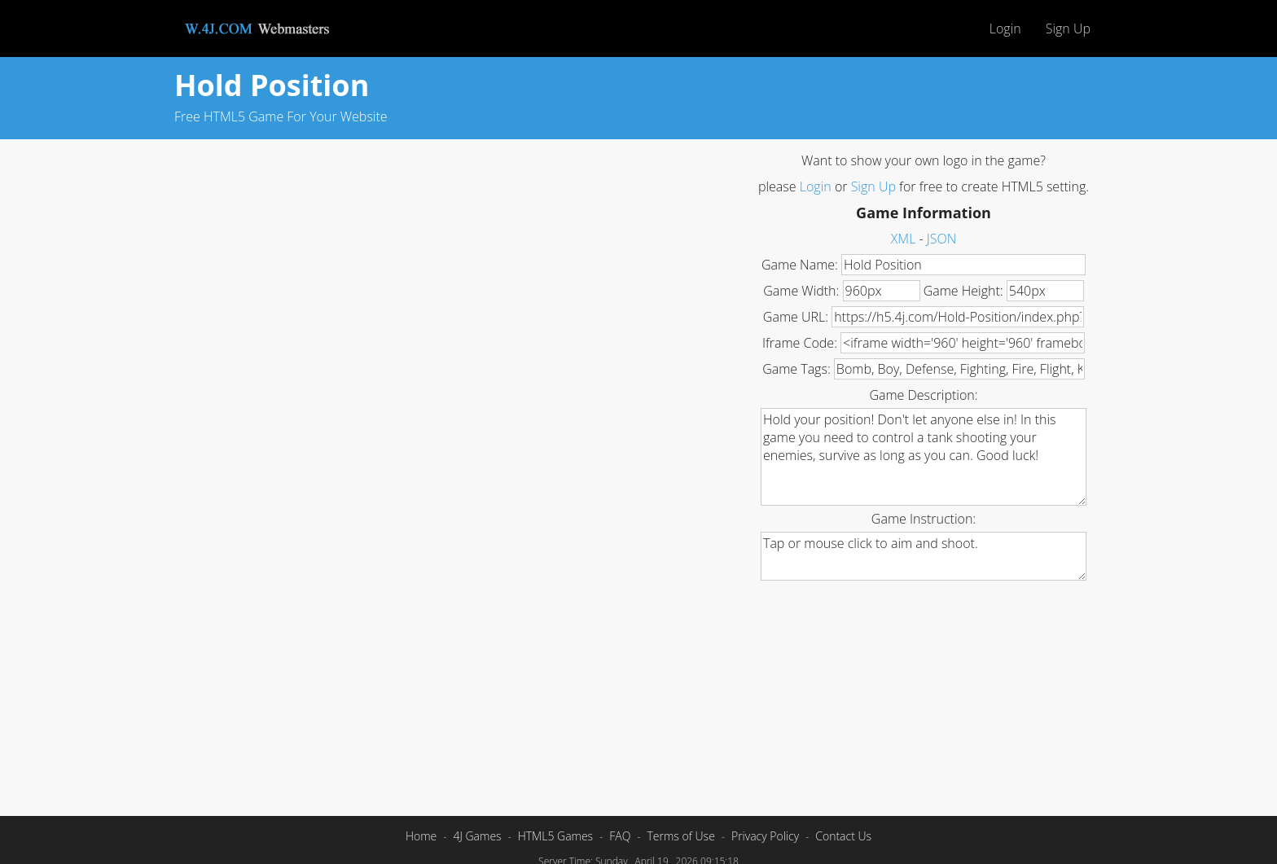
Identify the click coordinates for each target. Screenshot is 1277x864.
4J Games (477, 836)
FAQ (619, 836)
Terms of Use (680, 836)
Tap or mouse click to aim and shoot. (923, 556)
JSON (941, 239)
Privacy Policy (765, 836)
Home (421, 836)
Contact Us (843, 836)
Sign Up (1068, 28)
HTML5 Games (555, 836)
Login (1005, 28)
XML (903, 239)
